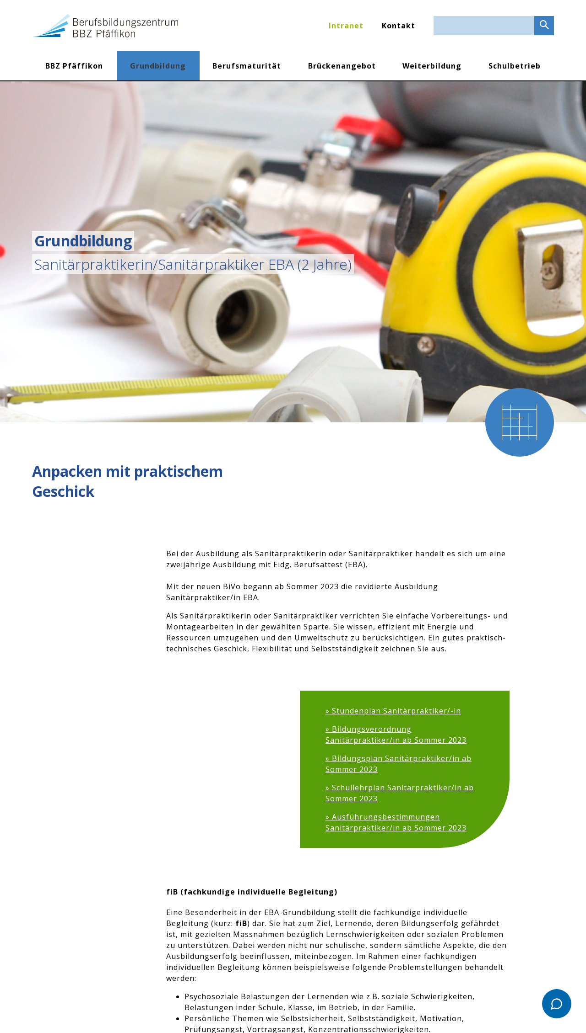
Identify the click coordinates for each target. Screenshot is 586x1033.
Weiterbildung (431, 66)
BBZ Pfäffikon (74, 66)
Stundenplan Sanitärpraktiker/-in (396, 711)
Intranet (346, 26)
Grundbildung (158, 66)
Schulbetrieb (514, 66)
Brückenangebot (342, 66)
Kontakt (398, 26)
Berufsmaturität (246, 66)
